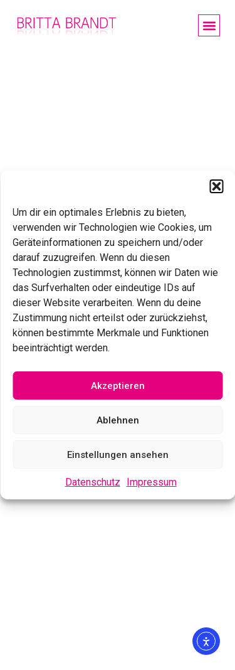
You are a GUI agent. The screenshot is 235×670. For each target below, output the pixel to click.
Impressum (152, 482)
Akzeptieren (118, 385)
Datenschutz (92, 482)
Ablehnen (118, 420)
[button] (216, 186)
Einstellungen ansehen (118, 454)
